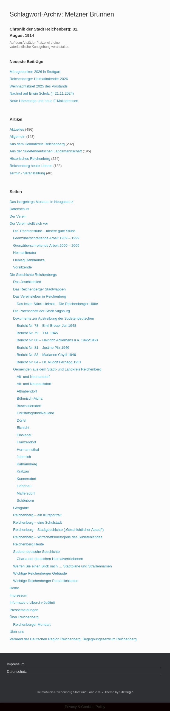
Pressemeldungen (24, 610)
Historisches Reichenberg (30, 159)
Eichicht (23, 427)
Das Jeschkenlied (27, 282)
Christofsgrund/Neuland (35, 413)
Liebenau (24, 486)
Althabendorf (27, 391)
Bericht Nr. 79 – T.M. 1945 (37, 333)
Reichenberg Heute (28, 544)
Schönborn (25, 500)
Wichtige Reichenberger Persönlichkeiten (45, 581)
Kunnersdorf (26, 479)
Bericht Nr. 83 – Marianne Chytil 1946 (46, 355)
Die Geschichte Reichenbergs (33, 275)
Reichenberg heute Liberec (31, 166)
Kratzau (23, 471)
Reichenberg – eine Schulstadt (37, 522)
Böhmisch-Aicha (29, 398)
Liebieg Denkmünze (29, 260)
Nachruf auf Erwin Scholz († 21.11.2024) (42, 93)
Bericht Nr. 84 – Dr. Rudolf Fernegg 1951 (49, 362)
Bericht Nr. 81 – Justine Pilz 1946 (43, 347)
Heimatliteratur (24, 253)
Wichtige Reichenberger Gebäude (40, 573)
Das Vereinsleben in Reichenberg (39, 296)
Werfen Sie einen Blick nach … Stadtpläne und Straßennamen (62, 566)
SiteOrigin (126, 692)
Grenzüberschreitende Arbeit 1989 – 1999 (46, 238)
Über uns (17, 632)
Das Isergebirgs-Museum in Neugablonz (41, 202)
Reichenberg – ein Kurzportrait (37, 515)
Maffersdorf (26, 493)
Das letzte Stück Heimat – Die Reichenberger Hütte (57, 304)
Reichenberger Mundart (32, 624)
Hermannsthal (28, 450)
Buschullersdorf (29, 406)
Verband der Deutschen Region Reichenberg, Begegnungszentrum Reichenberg (73, 639)
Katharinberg (27, 464)
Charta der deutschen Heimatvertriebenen (50, 559)
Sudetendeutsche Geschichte (36, 552)
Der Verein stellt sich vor (29, 223)
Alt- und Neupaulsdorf (34, 384)
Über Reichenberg (24, 617)
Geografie (21, 508)
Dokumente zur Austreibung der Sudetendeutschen (53, 318)
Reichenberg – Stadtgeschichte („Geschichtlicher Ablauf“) (58, 530)
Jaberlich (24, 457)
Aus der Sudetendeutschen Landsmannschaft (46, 151)
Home (14, 588)
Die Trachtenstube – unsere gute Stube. (44, 231)
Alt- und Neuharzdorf (33, 377)
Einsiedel (24, 435)
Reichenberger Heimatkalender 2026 (39, 79)
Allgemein (17, 136)
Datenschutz (19, 209)
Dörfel (21, 420)
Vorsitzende (22, 267)
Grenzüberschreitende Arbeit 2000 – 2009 (46, 245)
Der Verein (18, 216)
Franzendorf (26, 442)
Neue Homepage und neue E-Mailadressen (44, 101)
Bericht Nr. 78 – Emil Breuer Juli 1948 (46, 325)
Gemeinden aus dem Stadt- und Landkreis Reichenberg (57, 369)
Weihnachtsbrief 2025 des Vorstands (39, 86)
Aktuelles (17, 129)
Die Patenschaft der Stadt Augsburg (41, 311)
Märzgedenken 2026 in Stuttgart (35, 72)
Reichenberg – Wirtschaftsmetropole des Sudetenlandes (57, 537)
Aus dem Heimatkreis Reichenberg (37, 144)
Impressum (18, 595)
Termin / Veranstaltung (27, 173)
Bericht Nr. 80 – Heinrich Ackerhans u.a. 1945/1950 (57, 340)
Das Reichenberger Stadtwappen (39, 289)
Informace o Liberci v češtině (32, 602)
